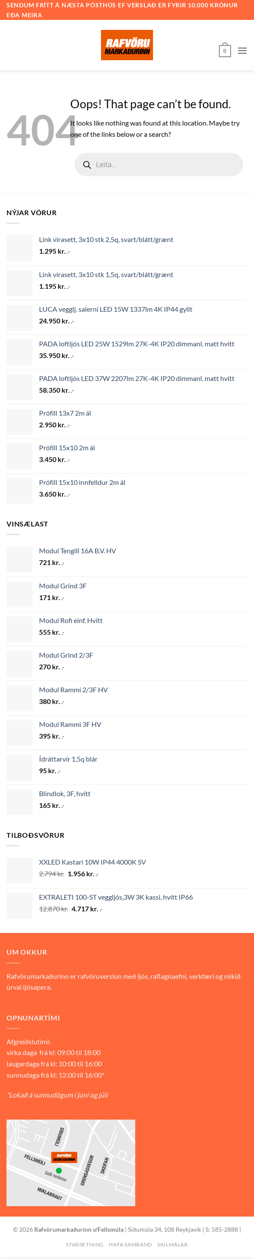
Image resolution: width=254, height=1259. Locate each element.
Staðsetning (85, 1244)
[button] (225, 50)
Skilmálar (172, 1244)
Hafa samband (130, 1244)
